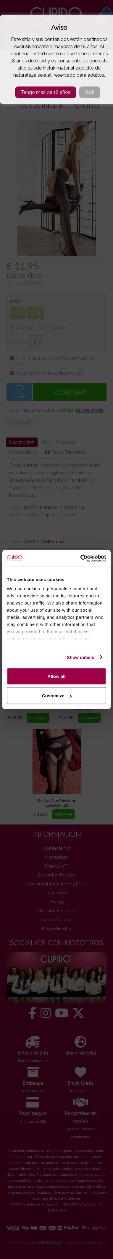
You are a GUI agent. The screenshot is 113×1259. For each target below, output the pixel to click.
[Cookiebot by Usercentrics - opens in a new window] (81, 558)
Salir (89, 92)
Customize (57, 695)
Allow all (57, 676)
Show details (80, 657)
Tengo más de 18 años (45, 92)
